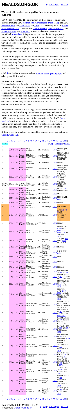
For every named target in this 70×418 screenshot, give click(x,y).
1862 (59, 350)
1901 (36, 25)
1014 (61, 336)
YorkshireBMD (8, 31)
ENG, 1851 (61, 316)
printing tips (56, 73)
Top (51, 144)
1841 (59, 299)
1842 (65, 357)
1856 (68, 338)
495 (61, 390)
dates (46, 73)
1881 (27, 25)
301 (61, 312)
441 (61, 283)
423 (61, 347)
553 (61, 363)
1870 (59, 373)
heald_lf (60, 230)
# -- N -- (5, 144)
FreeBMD (25, 31)
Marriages (54, 4)
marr (64, 188)
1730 (59, 220)
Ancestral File (8, 25)
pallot (64, 241)
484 (61, 272)
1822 (59, 285)
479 (65, 355)
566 (61, 378)
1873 (59, 385)
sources (39, 73)
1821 (67, 272)
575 (61, 303)
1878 (59, 394)
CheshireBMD (40, 28)
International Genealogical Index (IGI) (41, 22)
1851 (21, 25)
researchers (17, 34)
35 (67, 328)
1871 (61, 365)
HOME (64, 4)
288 (60, 328)
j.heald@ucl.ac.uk (9, 134)
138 (61, 320)
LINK (55, 150)
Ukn (64, 140)
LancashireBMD (55, 28)
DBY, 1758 (61, 232)
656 (61, 369)
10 (61, 228)
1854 (59, 332)
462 (61, 277)
